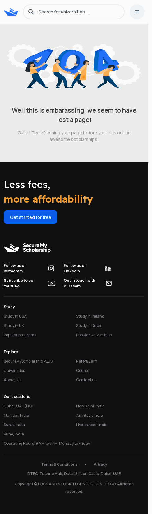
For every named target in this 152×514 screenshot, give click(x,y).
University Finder (26, 506)
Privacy (100, 464)
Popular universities (94, 335)
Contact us (86, 379)
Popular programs (20, 335)
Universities (14, 370)
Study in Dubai (89, 325)
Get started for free (30, 217)
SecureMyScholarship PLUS (28, 361)
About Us (12, 379)
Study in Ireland (90, 316)
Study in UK (14, 325)
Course (82, 370)
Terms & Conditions (59, 464)
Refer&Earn (86, 361)
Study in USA (15, 316)
